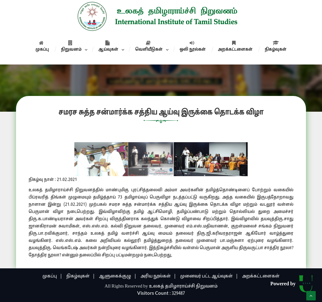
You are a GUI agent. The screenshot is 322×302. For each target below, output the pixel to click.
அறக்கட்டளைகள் (235, 46)
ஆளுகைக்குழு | (117, 276)
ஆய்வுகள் (108, 46)
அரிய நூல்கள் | (158, 276)
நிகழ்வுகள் (275, 46)
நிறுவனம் (71, 46)
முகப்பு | (52, 276)
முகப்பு (42, 46)
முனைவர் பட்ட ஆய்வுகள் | (209, 276)
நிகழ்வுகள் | (80, 276)
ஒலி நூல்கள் (193, 46)
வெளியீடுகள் (149, 46)
